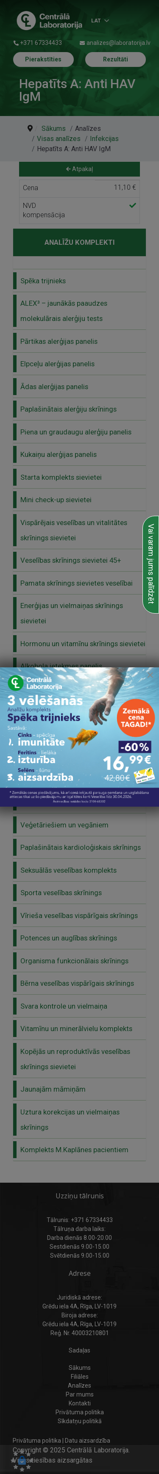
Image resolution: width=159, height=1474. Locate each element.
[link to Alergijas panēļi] (79, 736)
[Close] (150, 675)
